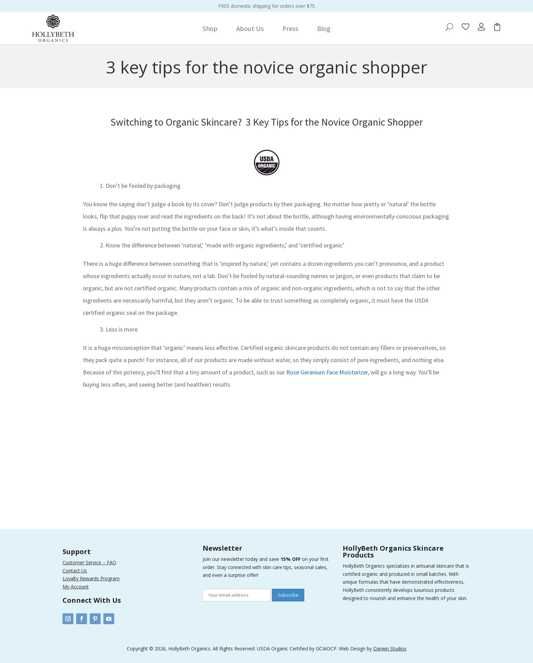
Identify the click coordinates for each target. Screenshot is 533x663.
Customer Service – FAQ (89, 562)
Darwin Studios (390, 648)
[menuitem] (210, 28)
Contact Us (75, 570)
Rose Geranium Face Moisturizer (327, 372)
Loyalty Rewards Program (91, 578)
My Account (76, 586)
